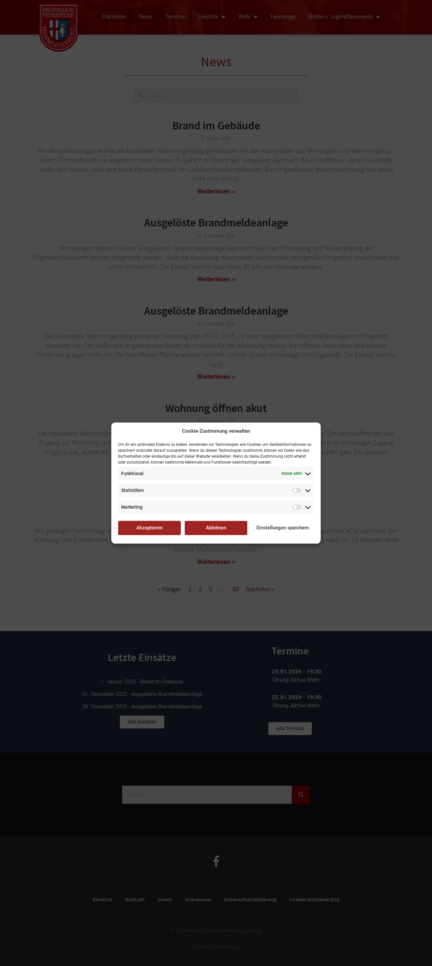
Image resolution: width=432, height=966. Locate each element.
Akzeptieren (149, 528)
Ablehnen (216, 528)
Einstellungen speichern (282, 528)
